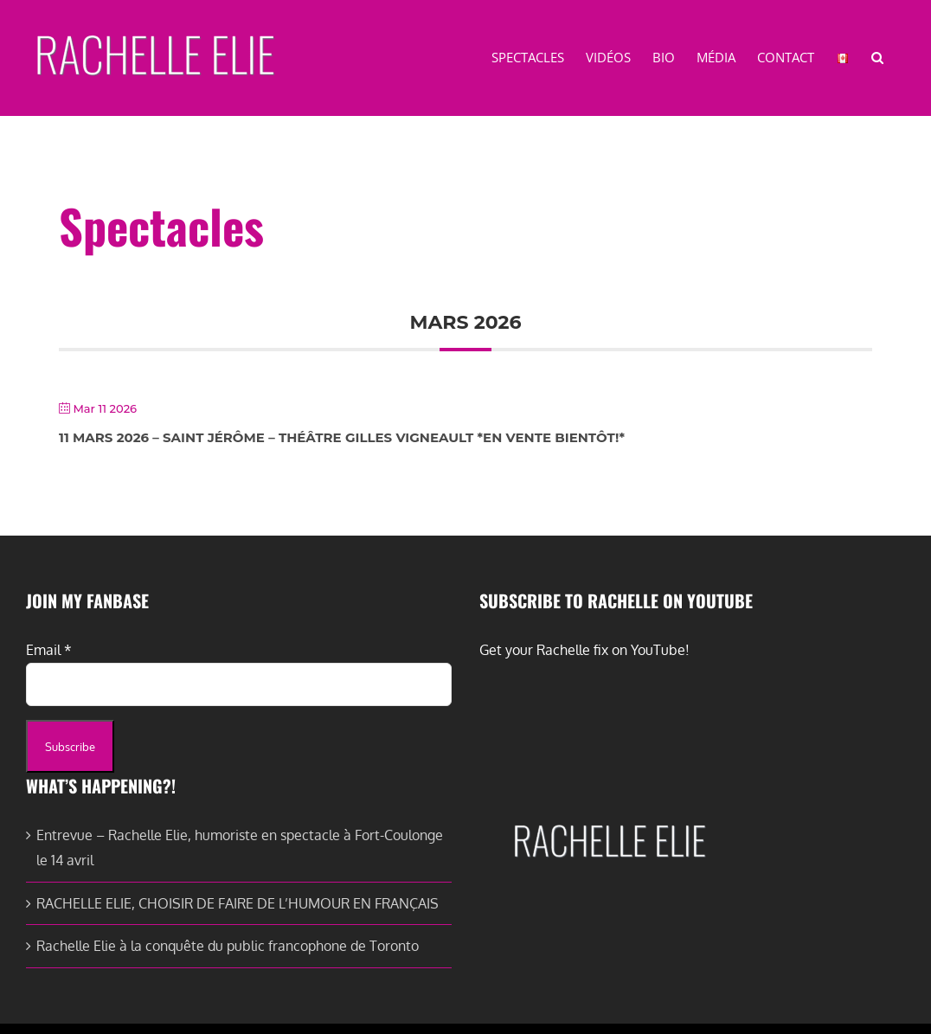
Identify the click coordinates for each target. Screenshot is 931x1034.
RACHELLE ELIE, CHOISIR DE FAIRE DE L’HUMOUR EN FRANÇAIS (237, 903)
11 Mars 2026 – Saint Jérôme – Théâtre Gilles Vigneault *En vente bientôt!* (342, 437)
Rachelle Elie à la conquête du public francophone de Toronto (227, 945)
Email (49, 649)
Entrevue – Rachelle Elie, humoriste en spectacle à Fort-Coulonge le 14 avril (239, 847)
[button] (877, 56)
